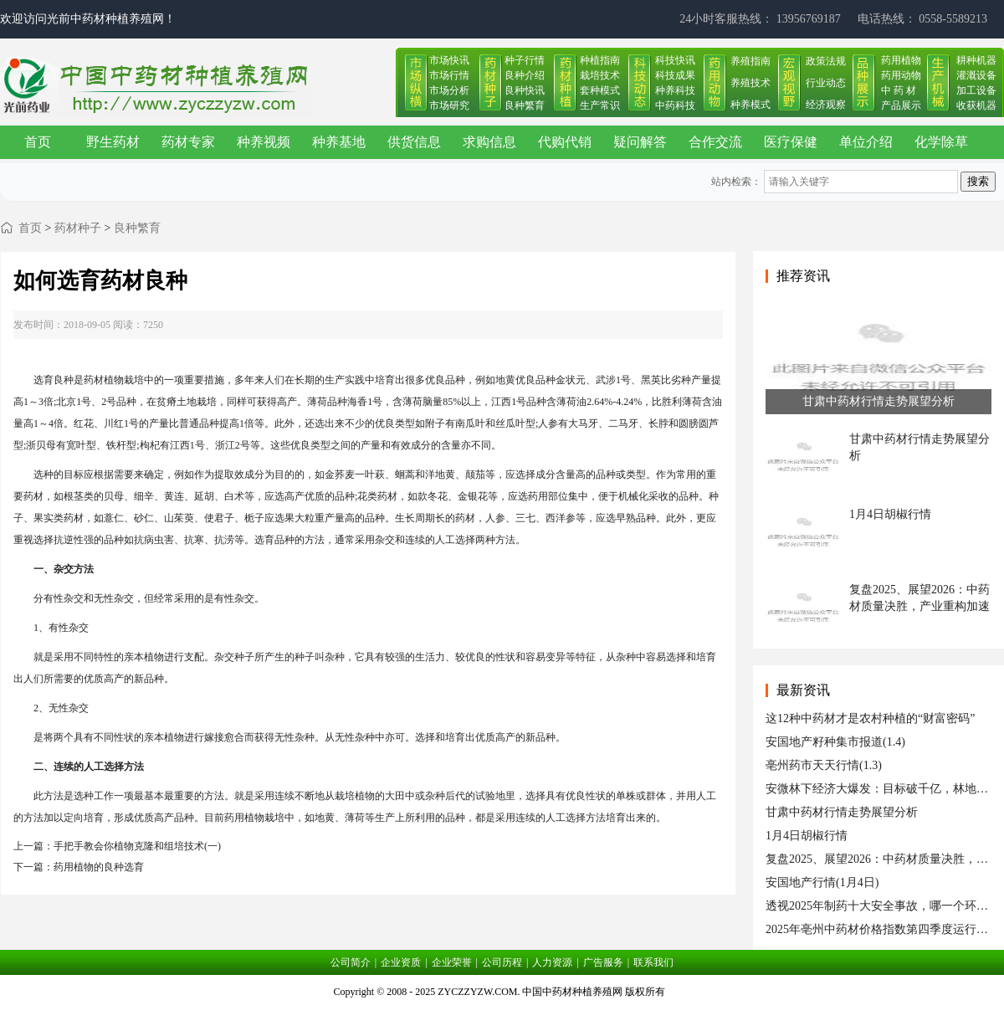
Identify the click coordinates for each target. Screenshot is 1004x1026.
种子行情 (525, 60)
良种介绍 (525, 75)
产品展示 (901, 105)
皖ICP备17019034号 (502, 1012)
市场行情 (449, 75)
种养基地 (339, 142)
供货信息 (414, 142)
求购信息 (489, 142)
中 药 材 (898, 90)
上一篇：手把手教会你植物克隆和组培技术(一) (117, 846)
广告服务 (603, 962)
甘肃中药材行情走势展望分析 (842, 812)
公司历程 (502, 962)
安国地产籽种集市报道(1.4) (835, 742)
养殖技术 (750, 83)
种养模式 (750, 104)
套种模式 (600, 90)
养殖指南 (750, 61)
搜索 (978, 181)
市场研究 (449, 105)
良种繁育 (525, 105)
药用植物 (901, 60)
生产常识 (600, 105)
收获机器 (976, 105)
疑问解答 (640, 142)
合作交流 (715, 142)
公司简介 (350, 962)
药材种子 (77, 228)
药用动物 (901, 75)
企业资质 (401, 962)
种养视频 (263, 142)
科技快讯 (675, 60)
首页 (37, 142)
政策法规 (826, 61)
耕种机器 (976, 60)
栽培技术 (600, 75)
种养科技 (675, 90)
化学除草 (941, 142)
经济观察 (826, 104)
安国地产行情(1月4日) (822, 882)
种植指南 (600, 60)
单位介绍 (866, 142)
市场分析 (449, 90)
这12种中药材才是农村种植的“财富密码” (870, 718)
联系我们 (653, 962)
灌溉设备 (976, 75)
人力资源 (552, 962)
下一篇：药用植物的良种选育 (78, 867)
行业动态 (826, 83)
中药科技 (675, 105)
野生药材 (113, 142)
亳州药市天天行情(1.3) (824, 765)
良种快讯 (525, 90)
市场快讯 (449, 60)
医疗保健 (790, 142)
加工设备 (976, 90)
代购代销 (565, 142)
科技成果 (675, 75)
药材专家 (188, 142)
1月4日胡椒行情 (807, 835)
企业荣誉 (452, 962)
